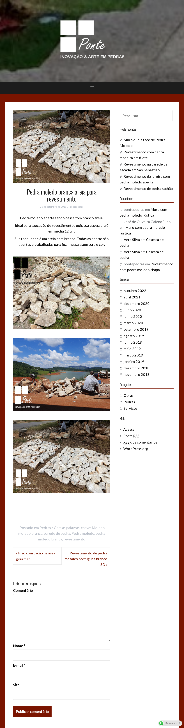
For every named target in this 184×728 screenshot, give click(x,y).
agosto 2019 (134, 336)
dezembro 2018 (137, 368)
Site (16, 685)
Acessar (129, 429)
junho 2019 (133, 342)
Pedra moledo (83, 533)
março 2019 (133, 355)
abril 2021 (132, 297)
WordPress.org (135, 448)
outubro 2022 (135, 290)
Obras (129, 395)
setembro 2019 (136, 329)
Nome (19, 646)
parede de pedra (57, 533)
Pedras (45, 527)
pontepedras (76, 206)
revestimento (74, 539)
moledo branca (30, 533)
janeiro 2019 (134, 361)
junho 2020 (133, 316)
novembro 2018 (137, 374)
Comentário (23, 590)
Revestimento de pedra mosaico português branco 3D (86, 559)
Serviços (130, 408)
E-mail (19, 665)
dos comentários (140, 442)
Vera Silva (132, 239)
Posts (131, 436)
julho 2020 (132, 310)
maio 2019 (132, 348)
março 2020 (133, 323)
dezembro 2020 (137, 303)
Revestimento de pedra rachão (148, 188)
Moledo (98, 527)
